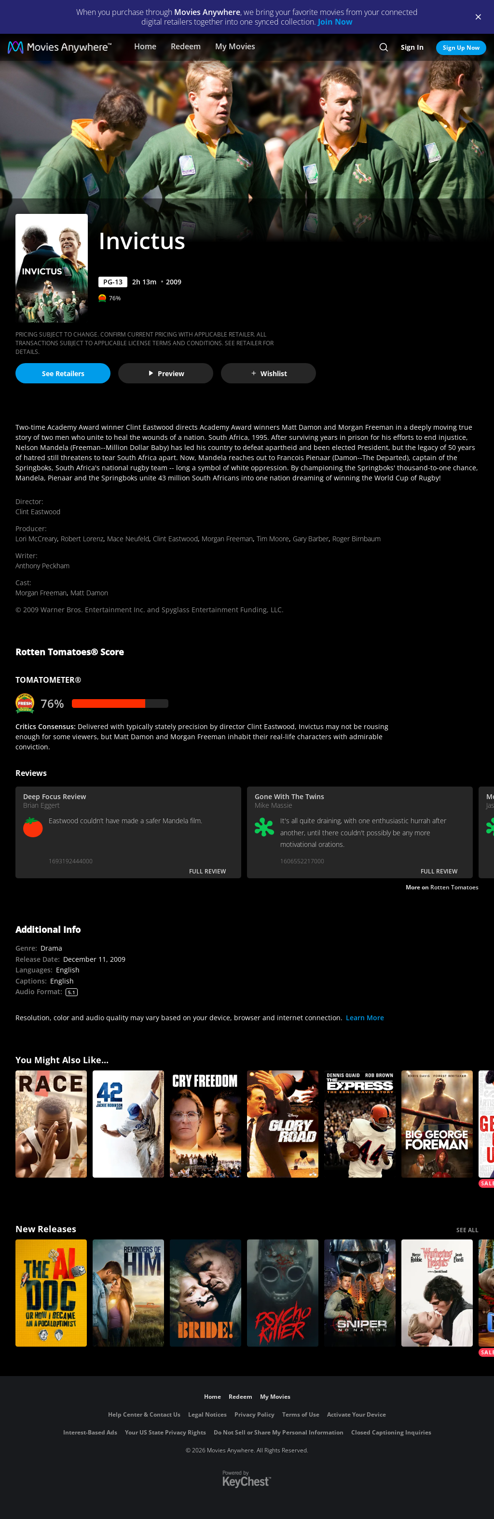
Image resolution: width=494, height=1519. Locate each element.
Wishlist (268, 373)
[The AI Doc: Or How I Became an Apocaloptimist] (51, 1293)
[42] (128, 1124)
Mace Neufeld (128, 538)
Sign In (412, 47)
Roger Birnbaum (356, 538)
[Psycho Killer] (282, 1293)
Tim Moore (273, 538)
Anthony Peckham (42, 565)
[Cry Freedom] (205, 1124)
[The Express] (360, 1124)
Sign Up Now (461, 47)
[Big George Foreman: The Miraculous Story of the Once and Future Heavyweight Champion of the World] (437, 1124)
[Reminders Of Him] (128, 1293)
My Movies (235, 46)
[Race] (51, 1124)
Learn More (365, 1017)
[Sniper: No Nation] (360, 1293)
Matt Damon (89, 592)
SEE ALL (467, 1230)
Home (145, 46)
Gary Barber (311, 538)
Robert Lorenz (82, 538)
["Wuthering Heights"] (437, 1293)
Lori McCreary (36, 538)
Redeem (186, 46)
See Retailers (63, 373)
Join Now (335, 21)
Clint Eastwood (37, 511)
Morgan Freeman (227, 538)
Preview (166, 373)
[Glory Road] (282, 1124)
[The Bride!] (205, 1293)
